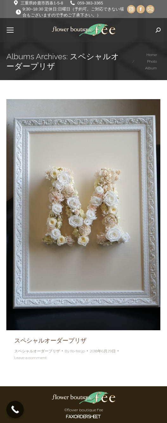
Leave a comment (30, 357)
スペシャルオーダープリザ (50, 340)
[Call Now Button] (15, 409)
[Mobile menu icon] (10, 30)
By (75, 351)
